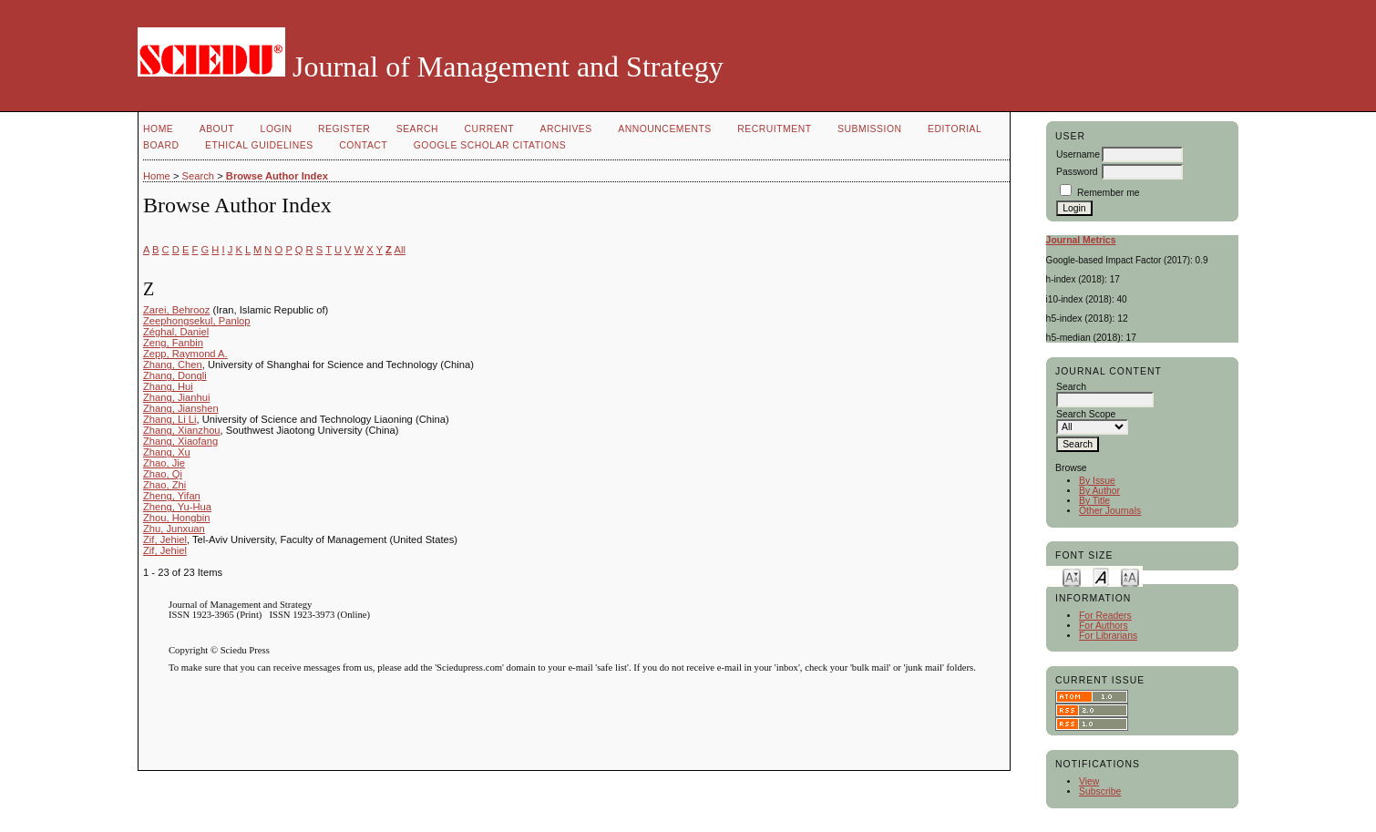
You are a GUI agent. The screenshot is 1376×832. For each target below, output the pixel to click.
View (1089, 781)
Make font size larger (1130, 576)
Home (158, 129)
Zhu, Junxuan (174, 528)
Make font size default (1101, 576)
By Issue (1097, 481)
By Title (1094, 501)
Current (489, 129)
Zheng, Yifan (171, 495)
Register (344, 129)
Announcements (665, 129)
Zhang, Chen (172, 364)
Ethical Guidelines (259, 145)
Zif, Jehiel (165, 539)
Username (1078, 154)
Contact (363, 145)
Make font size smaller (1072, 576)
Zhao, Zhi (164, 484)
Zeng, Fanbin (173, 342)
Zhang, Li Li (169, 419)
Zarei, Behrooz (176, 309)
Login (277, 129)
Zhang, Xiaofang (180, 441)
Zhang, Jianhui (176, 397)
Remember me (1108, 193)
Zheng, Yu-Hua (177, 506)
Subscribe (1100, 791)
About (217, 129)
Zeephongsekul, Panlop (197, 320)
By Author (1099, 491)
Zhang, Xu (166, 452)
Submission (869, 129)
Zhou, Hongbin (176, 517)
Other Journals (1110, 511)
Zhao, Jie (164, 462)
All (399, 249)
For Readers (1105, 616)
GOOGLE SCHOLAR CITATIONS (490, 145)
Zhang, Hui (168, 386)
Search (417, 129)
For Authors (1103, 626)
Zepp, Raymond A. (185, 353)
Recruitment (774, 129)
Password (1077, 172)
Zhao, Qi (162, 473)
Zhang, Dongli (175, 375)
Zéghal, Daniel (176, 331)
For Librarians (1108, 636)
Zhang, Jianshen (181, 408)
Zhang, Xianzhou (182, 430)
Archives (565, 129)
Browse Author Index (277, 175)
